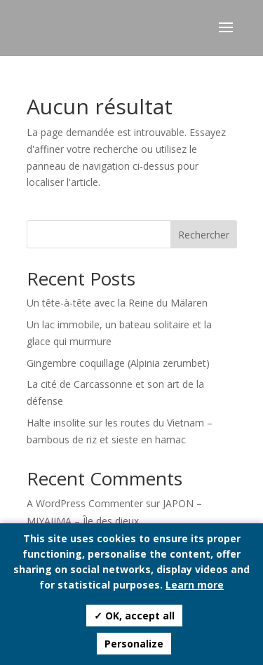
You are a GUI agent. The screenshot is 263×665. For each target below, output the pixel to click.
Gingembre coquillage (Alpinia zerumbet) (118, 363)
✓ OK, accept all (134, 615)
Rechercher (203, 234)
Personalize (133, 643)
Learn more (195, 584)
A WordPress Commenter (85, 503)
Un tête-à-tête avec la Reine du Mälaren (117, 302)
